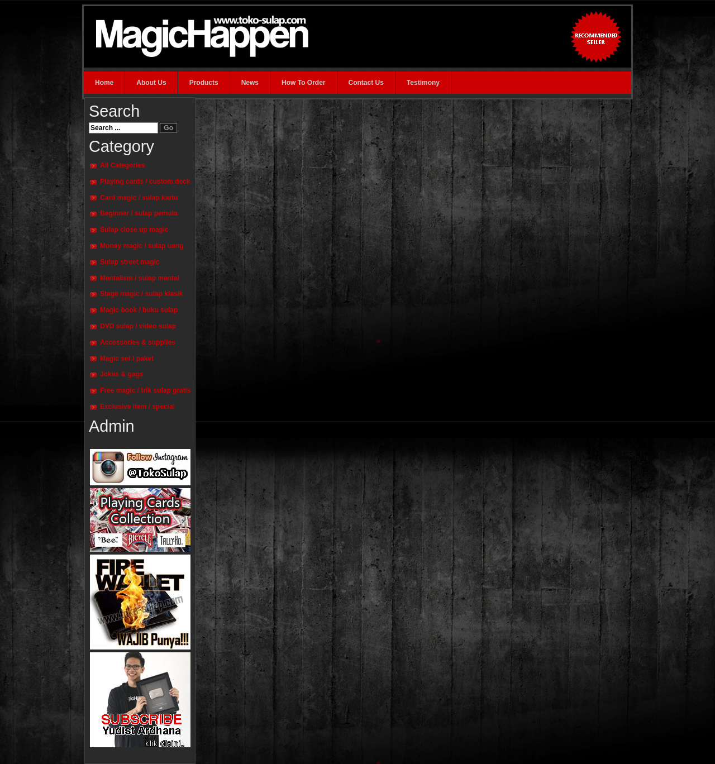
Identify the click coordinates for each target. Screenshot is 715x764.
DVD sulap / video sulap (138, 326)
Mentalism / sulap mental (139, 278)
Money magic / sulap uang (141, 246)
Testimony (423, 83)
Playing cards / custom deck (145, 181)
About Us (151, 83)
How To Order (303, 83)
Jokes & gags (121, 374)
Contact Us (366, 83)
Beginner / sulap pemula (139, 213)
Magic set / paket (127, 358)
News (250, 83)
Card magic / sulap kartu (139, 198)
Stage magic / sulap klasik (141, 294)
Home (104, 83)
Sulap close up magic (134, 229)
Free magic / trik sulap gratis (145, 390)
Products (203, 83)
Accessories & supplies (137, 342)
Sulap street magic (130, 262)
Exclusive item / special (137, 406)
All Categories (122, 165)
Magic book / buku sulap (139, 310)
